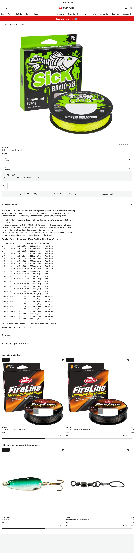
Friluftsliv (18, 14)
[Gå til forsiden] (66, 8)
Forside (4, 24)
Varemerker (104, 14)
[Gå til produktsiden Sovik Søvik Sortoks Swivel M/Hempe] (64, 451)
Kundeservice (127, 14)
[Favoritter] (126, 8)
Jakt (9, 14)
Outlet (93, 14)
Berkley (21, 24)
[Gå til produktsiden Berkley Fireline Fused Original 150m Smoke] (64, 383)
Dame (36, 14)
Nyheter (85, 14)
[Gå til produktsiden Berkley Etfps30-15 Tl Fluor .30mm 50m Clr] (107, 451)
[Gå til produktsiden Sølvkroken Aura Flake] (22, 451)
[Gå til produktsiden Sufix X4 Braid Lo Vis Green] (107, 383)
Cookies (79, 550)
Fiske (2, 14)
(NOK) (67, 541)
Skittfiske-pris (73, 14)
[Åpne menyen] (3, 8)
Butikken (115, 14)
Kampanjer (60, 14)
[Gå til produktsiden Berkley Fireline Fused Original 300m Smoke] (22, 383)
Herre (27, 14)
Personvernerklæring (59, 550)
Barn (43, 14)
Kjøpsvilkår (71, 550)
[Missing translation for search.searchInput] (7, 8)
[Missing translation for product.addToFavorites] (5, 186)
